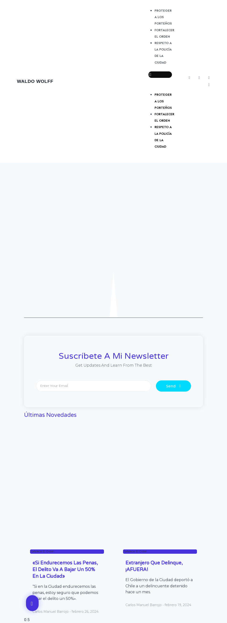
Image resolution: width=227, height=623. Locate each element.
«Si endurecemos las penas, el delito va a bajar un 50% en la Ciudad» (65, 569)
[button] (160, 74)
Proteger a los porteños (163, 17)
